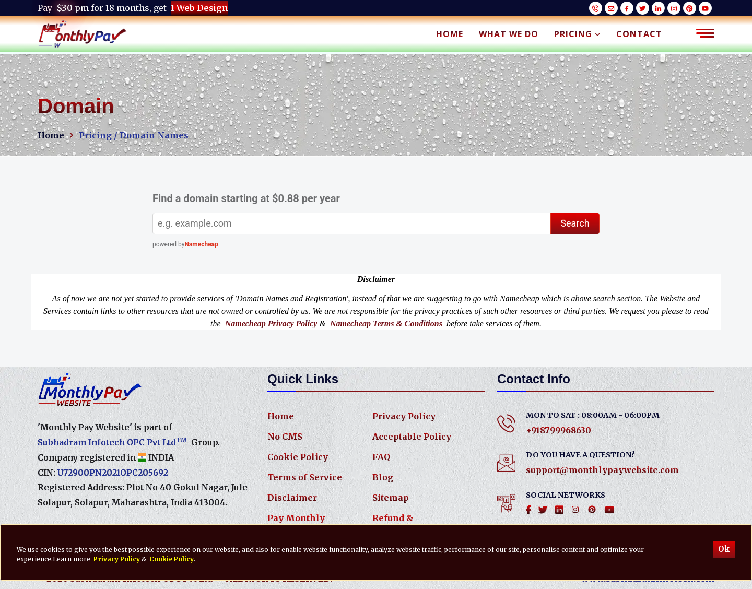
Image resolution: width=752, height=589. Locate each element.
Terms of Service (304, 477)
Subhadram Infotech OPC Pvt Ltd (112, 441)
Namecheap (201, 244)
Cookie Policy (297, 457)
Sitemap (390, 497)
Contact (639, 34)
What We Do (508, 34)
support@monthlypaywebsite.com (602, 470)
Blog (382, 477)
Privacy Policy (404, 416)
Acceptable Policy (411, 436)
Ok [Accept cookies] (724, 549)
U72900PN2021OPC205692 (112, 472)
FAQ (381, 457)
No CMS (284, 436)
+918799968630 (558, 430)
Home (449, 34)
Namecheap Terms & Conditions (386, 323)
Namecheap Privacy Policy (271, 323)
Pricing (577, 34)
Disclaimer (292, 497)
